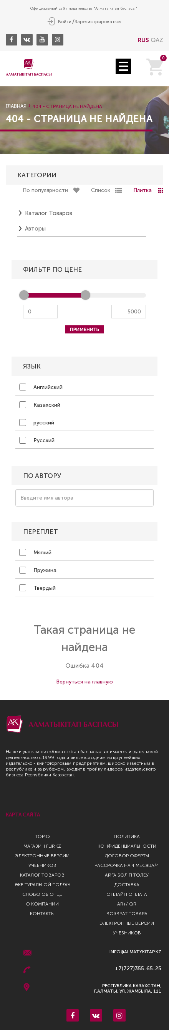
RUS (143, 40)
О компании (42, 904)
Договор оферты (127, 855)
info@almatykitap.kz (135, 951)
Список (100, 190)
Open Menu (123, 66)
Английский (41, 387)
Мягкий (35, 552)
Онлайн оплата (126, 894)
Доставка (126, 884)
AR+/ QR (126, 904)
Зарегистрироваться (98, 21)
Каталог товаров (48, 213)
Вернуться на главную (84, 681)
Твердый (37, 587)
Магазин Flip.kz (42, 846)
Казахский (39, 404)
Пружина (37, 570)
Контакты (42, 913)
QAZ (157, 40)
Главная (16, 106)
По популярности (45, 190)
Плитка (142, 190)
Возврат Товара (126, 913)
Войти (64, 21)
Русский (37, 440)
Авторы (35, 228)
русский (36, 422)
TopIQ (42, 836)
